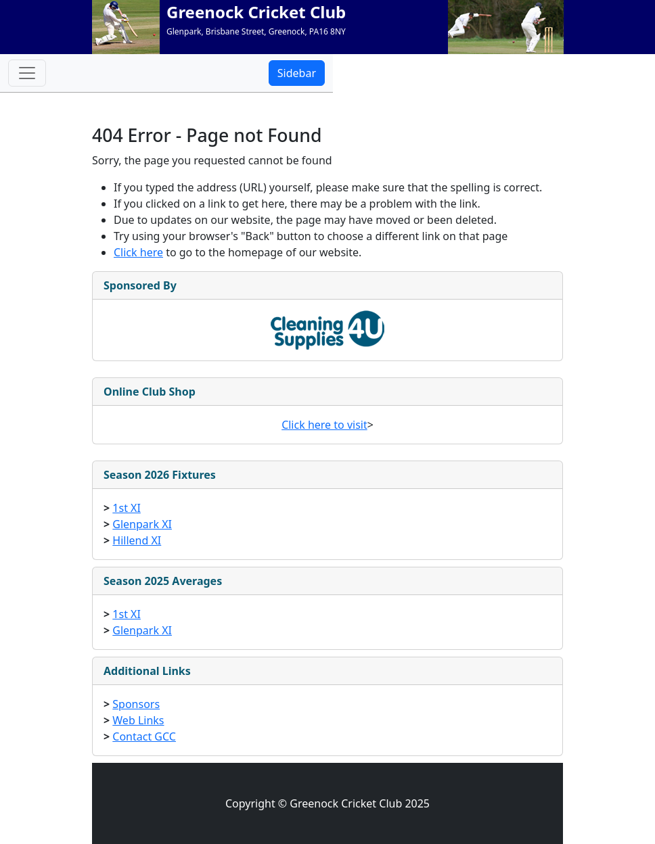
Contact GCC (144, 736)
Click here (138, 252)
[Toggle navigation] (27, 73)
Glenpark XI (142, 524)
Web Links (138, 720)
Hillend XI (136, 540)
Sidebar (296, 73)
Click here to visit (324, 424)
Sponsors (136, 704)
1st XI (126, 507)
